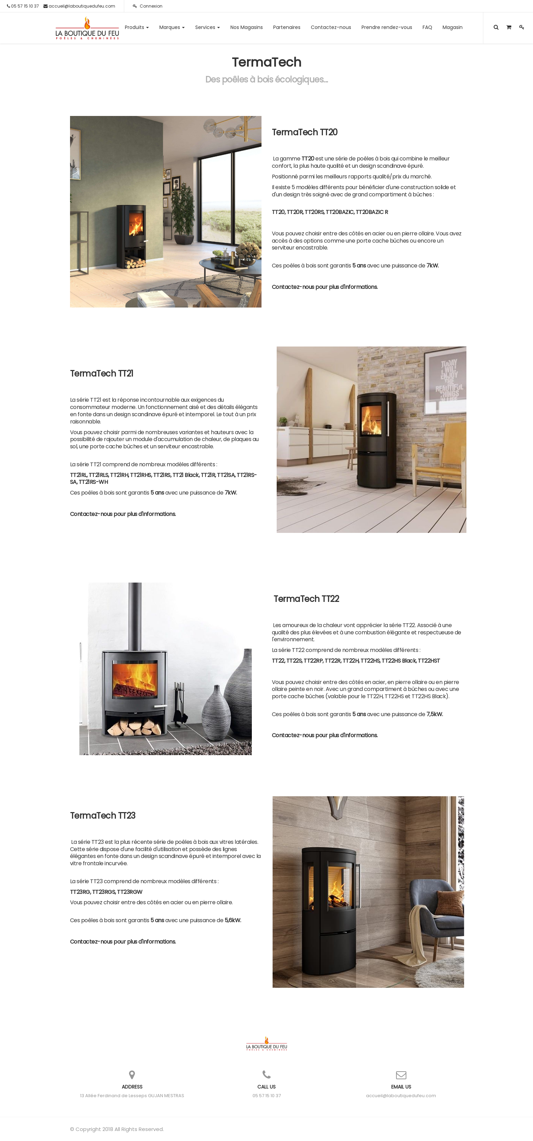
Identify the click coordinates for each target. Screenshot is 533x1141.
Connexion (147, 6)
